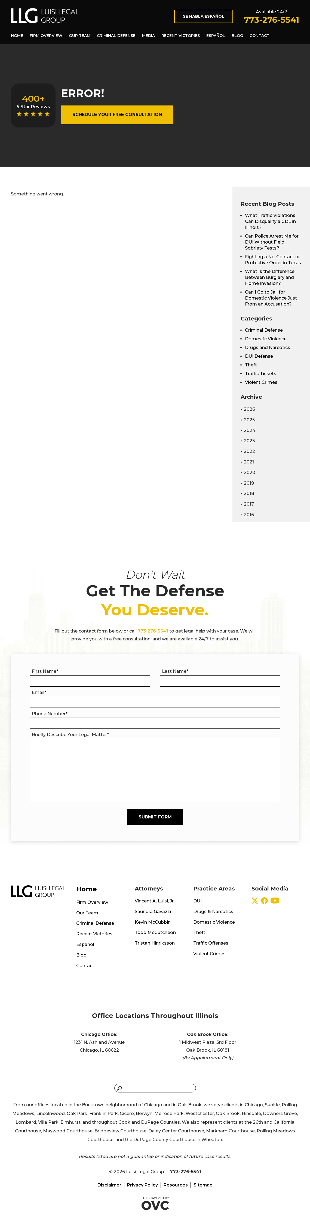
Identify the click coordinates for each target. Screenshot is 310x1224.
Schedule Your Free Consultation (117, 114)
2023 (248, 440)
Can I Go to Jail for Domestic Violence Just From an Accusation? (271, 298)
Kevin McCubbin (153, 922)
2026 (248, 409)
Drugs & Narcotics (213, 911)
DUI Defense (259, 356)
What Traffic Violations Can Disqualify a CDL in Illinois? (270, 221)
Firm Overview (46, 35)
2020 (248, 472)
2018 (247, 493)
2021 (247, 462)
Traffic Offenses (210, 943)
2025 (248, 419)
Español (215, 35)
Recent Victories (180, 35)
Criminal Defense (116, 35)
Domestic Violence (266, 338)
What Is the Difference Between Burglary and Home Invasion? (269, 277)
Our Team (79, 35)
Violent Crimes (261, 382)
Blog (237, 35)
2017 (247, 504)
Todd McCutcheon (155, 932)
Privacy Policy (142, 1185)
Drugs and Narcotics (267, 347)
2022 (248, 451)
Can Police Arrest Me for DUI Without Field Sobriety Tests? (272, 242)
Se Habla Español (203, 16)
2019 (247, 483)
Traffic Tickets (260, 373)
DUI (197, 901)
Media (148, 35)
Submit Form (155, 817)
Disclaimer (109, 1185)
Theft (251, 364)
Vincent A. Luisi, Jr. (154, 901)
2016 (247, 514)
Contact (259, 35)
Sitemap (203, 1185)
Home (17, 35)
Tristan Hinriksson (155, 943)
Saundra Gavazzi (153, 911)
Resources (176, 1185)
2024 (248, 430)
